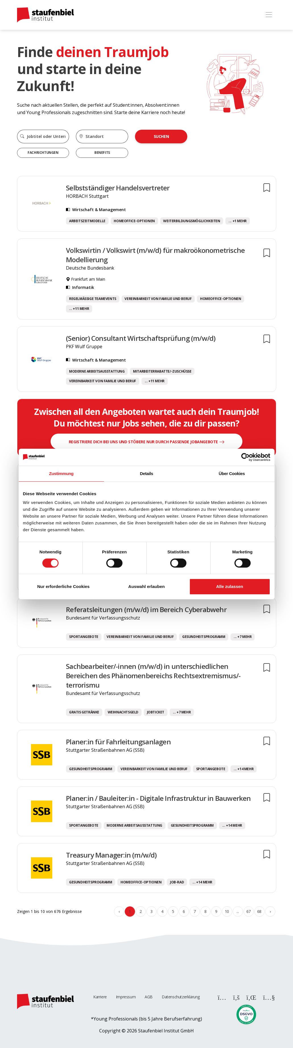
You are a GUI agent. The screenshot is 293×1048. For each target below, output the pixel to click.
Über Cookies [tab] (232, 473)
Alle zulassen (229, 586)
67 (248, 911)
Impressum (126, 996)
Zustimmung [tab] (61, 473)
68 (259, 911)
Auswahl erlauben (146, 586)
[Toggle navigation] (269, 15)
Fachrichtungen (43, 152)
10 (227, 911)
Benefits (102, 152)
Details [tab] (146, 473)
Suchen (161, 136)
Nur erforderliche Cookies (63, 586)
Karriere (100, 996)
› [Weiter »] (270, 911)
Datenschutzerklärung (181, 996)
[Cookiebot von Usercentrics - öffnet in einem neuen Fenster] (245, 457)
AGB (149, 996)
